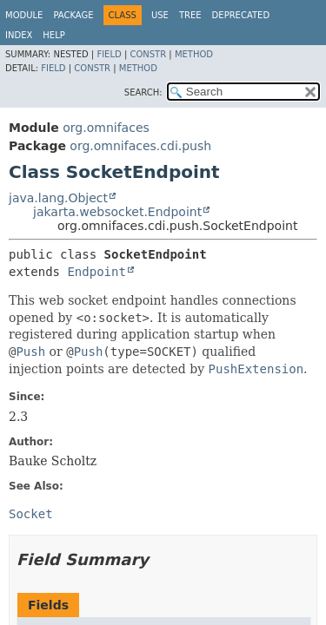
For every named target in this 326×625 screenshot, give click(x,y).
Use (160, 15)
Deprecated (241, 15)
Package (73, 15)
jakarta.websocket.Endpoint (117, 212)
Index (18, 35)
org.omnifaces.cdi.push (140, 146)
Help (53, 35)
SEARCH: (143, 92)
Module (24, 15)
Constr (148, 54)
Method (194, 54)
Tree (190, 15)
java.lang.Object (58, 198)
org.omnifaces (106, 128)
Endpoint (96, 272)
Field (108, 54)
